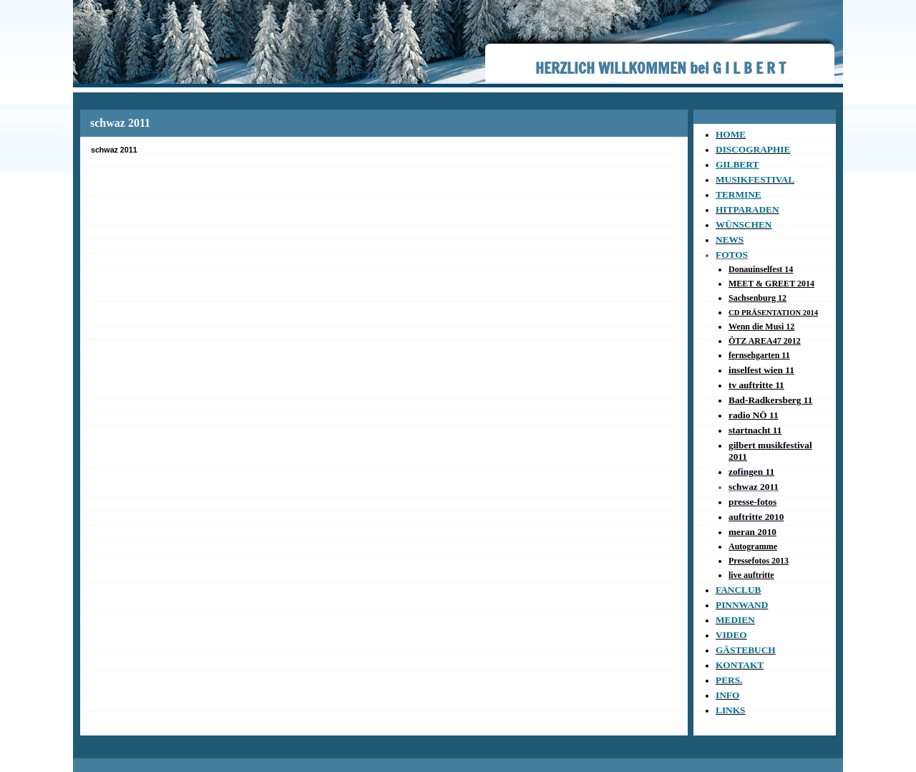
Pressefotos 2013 (759, 561)
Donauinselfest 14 (761, 269)
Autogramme (753, 546)
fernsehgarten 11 (759, 355)
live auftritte (751, 575)
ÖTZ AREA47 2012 (765, 341)
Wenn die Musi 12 (761, 327)
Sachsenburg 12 (757, 298)
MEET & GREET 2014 (771, 284)
